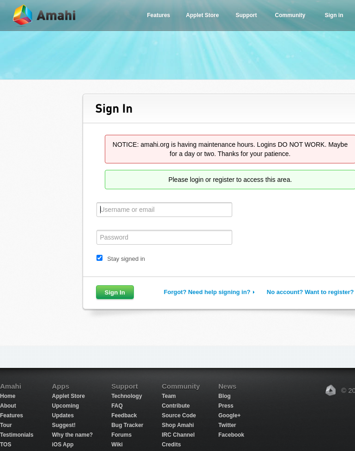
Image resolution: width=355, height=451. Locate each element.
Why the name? (72, 435)
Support (246, 15)
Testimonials (16, 435)
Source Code (179, 415)
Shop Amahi (178, 425)
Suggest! (63, 425)
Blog (224, 396)
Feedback (124, 415)
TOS (5, 444)
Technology (126, 396)
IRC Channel (178, 435)
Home (7, 396)
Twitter (227, 425)
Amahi (44, 15)
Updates (62, 415)
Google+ (229, 415)
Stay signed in (126, 258)
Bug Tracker (127, 425)
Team (169, 396)
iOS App (62, 444)
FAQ (117, 406)
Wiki (117, 444)
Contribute (176, 406)
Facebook (231, 435)
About (8, 406)
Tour (6, 425)
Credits (171, 444)
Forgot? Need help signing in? (207, 292)
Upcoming (65, 406)
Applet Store (202, 15)
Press (226, 406)
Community (290, 15)
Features (158, 15)
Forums (121, 435)
